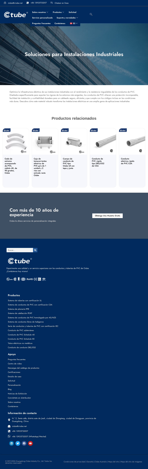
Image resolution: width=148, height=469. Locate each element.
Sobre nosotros (40, 12)
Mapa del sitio (113, 461)
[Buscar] (35, 250)
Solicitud (72, 12)
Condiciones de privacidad (74, 461)
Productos (58, 12)
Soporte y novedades (67, 17)
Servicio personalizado (42, 17)
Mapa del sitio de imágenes (131, 461)
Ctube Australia (101, 461)
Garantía (90, 461)
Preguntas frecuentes (41, 23)
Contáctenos (60, 23)
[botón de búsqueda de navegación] (91, 14)
